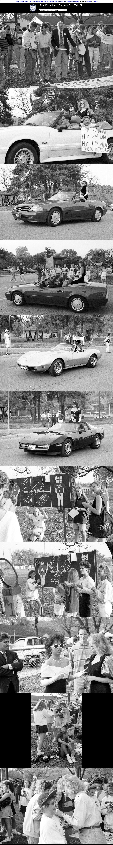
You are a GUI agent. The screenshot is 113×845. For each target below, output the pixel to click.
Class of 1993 (62, 1)
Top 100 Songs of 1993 (50, 1)
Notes (89, 1)
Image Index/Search (73, 1)
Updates (95, 1)
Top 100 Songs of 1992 (36, 1)
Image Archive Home (22, 1)
